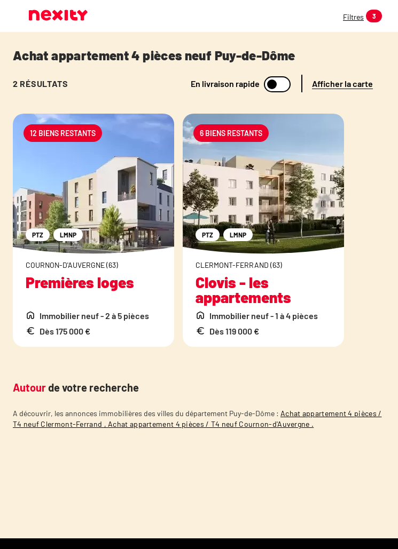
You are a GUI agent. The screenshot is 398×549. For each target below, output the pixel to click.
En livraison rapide (225, 84)
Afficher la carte (342, 83)
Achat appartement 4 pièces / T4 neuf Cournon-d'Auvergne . (211, 423)
